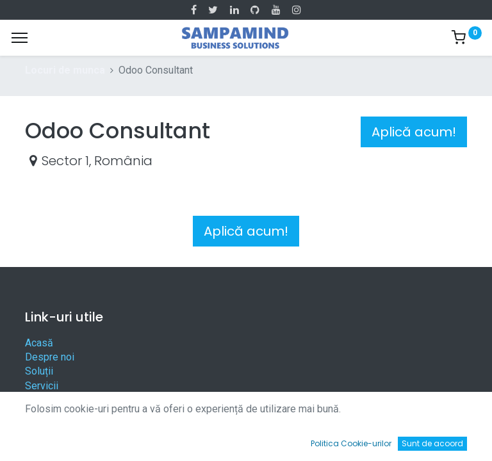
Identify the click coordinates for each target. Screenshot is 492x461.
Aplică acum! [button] (414, 132)
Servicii (41, 386)
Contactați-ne (55, 414)
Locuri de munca (65, 70)
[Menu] (19, 38)
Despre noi (49, 357)
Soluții (39, 371)
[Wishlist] (348, 439)
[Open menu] (246, 441)
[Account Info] (450, 439)
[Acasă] (42, 439)
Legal (37, 400)
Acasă (39, 343)
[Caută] (144, 439)
